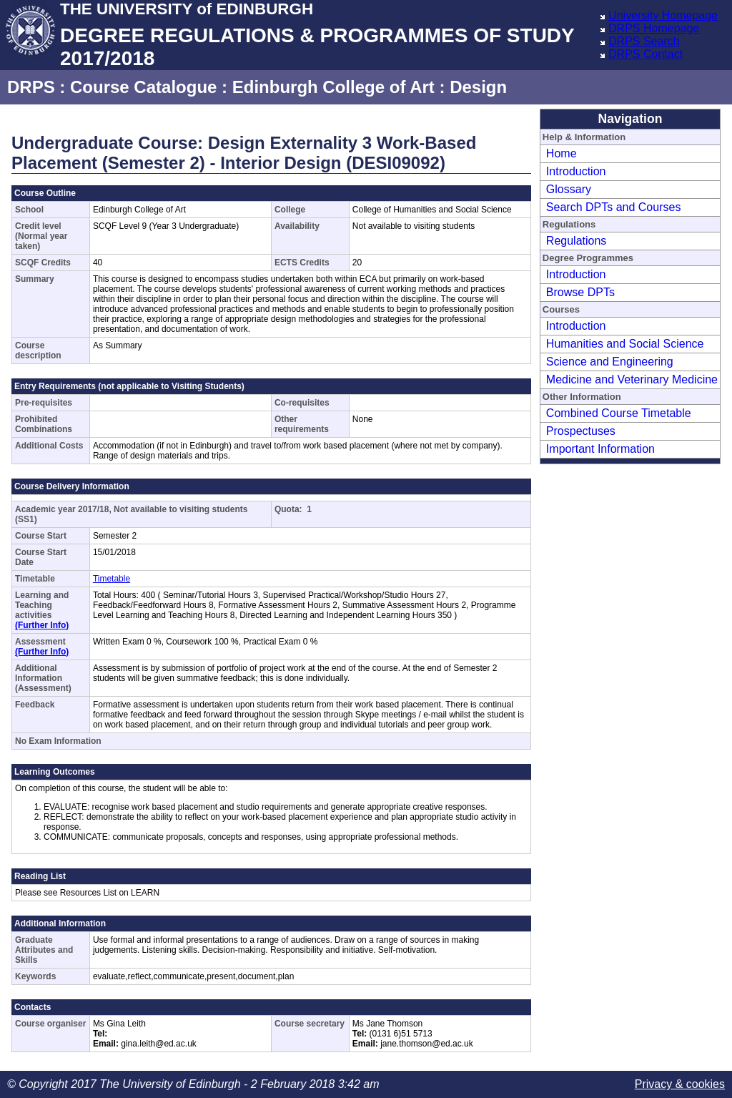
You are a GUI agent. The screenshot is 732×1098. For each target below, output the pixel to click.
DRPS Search (644, 41)
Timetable (111, 579)
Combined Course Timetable (618, 413)
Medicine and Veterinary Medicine (632, 379)
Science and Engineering (609, 362)
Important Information (600, 449)
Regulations (576, 241)
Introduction (576, 171)
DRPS (31, 87)
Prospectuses (580, 431)
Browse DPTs (580, 292)
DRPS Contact (645, 54)
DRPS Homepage (653, 28)
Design (478, 87)
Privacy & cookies (680, 1084)
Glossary (568, 189)
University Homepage (663, 15)
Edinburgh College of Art (333, 87)
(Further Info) (42, 625)
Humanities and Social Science (625, 344)
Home (561, 153)
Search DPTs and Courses (613, 207)
